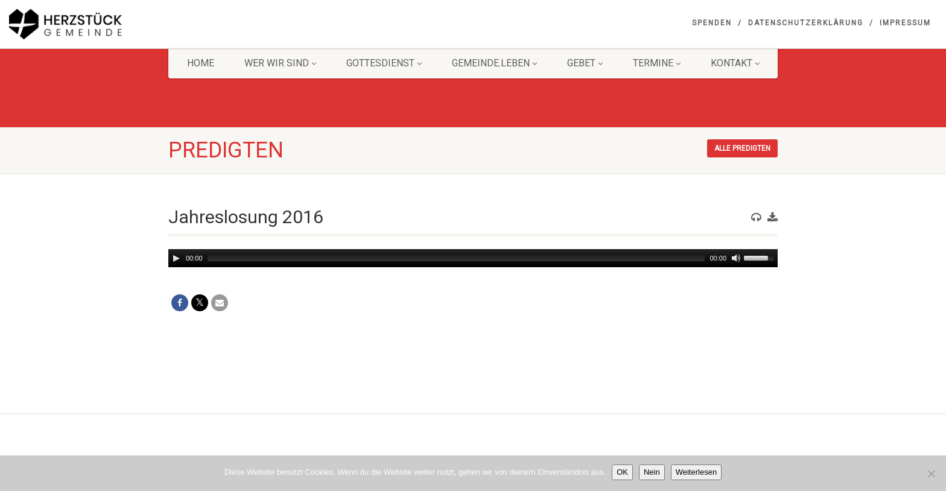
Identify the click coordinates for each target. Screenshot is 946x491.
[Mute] (736, 258)
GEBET (585, 63)
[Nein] (931, 473)
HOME (200, 63)
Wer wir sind (280, 63)
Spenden (712, 23)
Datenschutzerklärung (805, 23)
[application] (473, 258)
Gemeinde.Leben (494, 63)
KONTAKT (735, 63)
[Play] (176, 258)
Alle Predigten (742, 148)
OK (622, 472)
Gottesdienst (384, 63)
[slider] (456, 258)
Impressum (905, 23)
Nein (652, 472)
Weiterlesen (696, 472)
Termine (657, 63)
